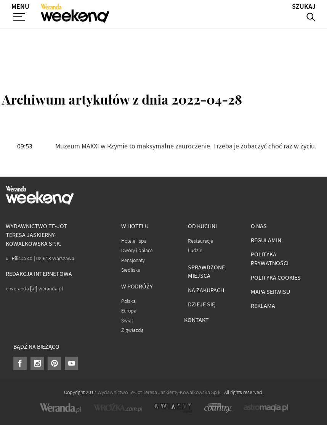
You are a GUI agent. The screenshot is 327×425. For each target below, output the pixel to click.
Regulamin (266, 240)
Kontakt (196, 320)
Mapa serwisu (270, 292)
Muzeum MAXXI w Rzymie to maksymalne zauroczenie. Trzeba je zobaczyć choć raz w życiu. (185, 146)
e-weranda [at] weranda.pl (34, 288)
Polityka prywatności (270, 258)
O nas (259, 226)
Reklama (263, 306)
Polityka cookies (276, 278)
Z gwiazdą (132, 330)
